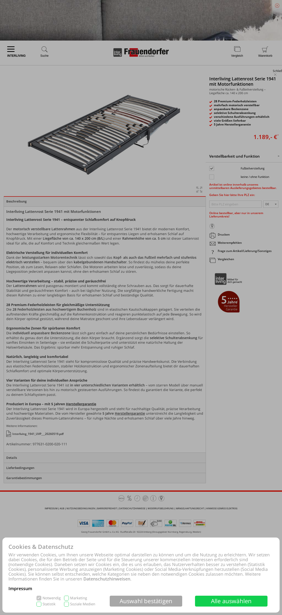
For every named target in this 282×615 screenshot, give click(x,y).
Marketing (78, 598)
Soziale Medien (82, 604)
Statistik (49, 604)
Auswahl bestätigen (146, 601)
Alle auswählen (231, 601)
